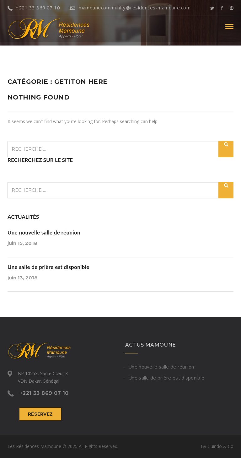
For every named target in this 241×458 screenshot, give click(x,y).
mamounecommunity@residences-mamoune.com (129, 7)
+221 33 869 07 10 (34, 7)
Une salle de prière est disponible (48, 267)
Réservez (40, 414)
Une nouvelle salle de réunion (44, 232)
